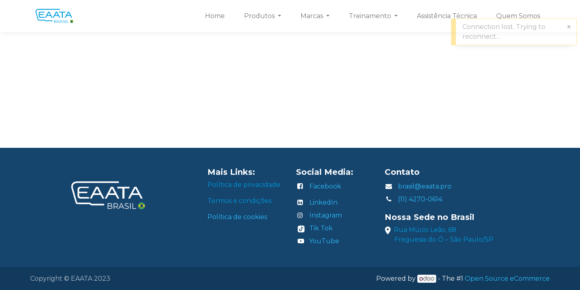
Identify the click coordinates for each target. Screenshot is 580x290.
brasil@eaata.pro (425, 186)
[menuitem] (214, 16)
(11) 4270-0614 (420, 199)
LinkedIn (323, 202)
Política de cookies (237, 217)
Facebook (325, 186)
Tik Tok (321, 228)
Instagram (325, 215)
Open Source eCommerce (507, 278)
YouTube (324, 241)
